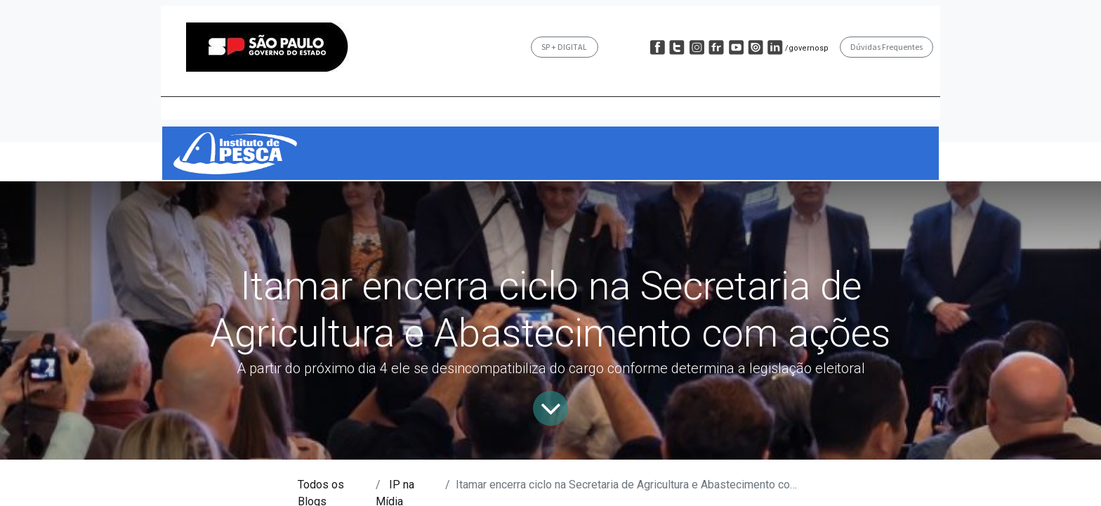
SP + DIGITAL (564, 46)
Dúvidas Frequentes (886, 46)
